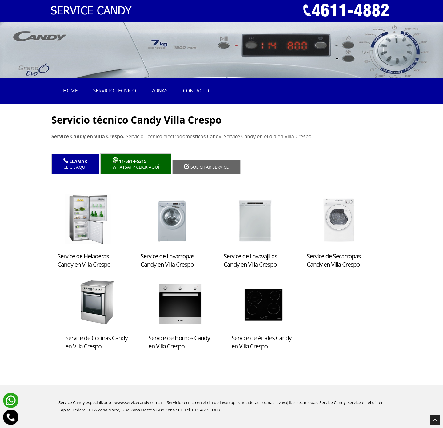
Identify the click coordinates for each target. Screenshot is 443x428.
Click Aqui (75, 164)
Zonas (159, 90)
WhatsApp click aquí (135, 163)
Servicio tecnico (114, 90)
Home (70, 90)
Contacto (196, 90)
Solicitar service (206, 167)
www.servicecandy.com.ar (138, 402)
